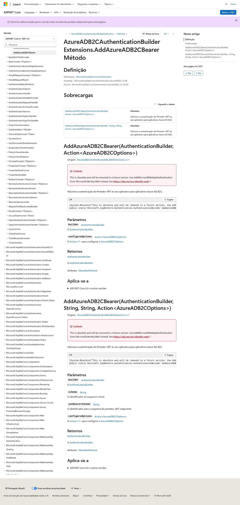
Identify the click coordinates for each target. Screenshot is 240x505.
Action (98, 236)
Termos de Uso (120, 495)
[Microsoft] (6, 4)
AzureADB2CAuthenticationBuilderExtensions (92, 33)
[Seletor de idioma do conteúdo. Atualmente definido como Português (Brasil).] (15, 488)
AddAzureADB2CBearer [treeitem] (24, 52)
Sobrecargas (191, 43)
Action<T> (75, 241)
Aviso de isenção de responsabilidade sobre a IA (26, 495)
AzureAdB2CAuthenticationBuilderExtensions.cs (102, 159)
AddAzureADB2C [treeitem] (21, 48)
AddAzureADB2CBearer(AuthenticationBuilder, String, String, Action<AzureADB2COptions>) (210, 55)
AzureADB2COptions (114, 236)
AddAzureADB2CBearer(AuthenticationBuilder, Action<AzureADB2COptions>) (207, 49)
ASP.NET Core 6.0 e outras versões (88, 288)
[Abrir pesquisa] (226, 4)
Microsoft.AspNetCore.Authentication (93, 76)
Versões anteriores (60, 495)
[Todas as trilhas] (66, 33)
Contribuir (88, 495)
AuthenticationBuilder (92, 224)
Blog (75, 495)
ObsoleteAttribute (87, 270)
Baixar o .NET (228, 12)
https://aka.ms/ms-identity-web (131, 181)
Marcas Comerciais (139, 495)
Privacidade (101, 495)
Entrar (233, 4)
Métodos (121, 33)
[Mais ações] (173, 33)
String (83, 392)
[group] (121, 207)
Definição (189, 39)
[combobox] (30, 38)
